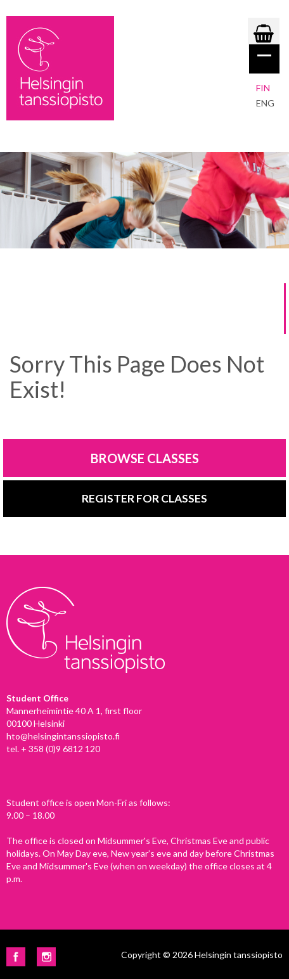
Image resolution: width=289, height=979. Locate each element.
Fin (263, 87)
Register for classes (144, 498)
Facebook (15, 956)
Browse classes (145, 458)
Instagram (46, 956)
